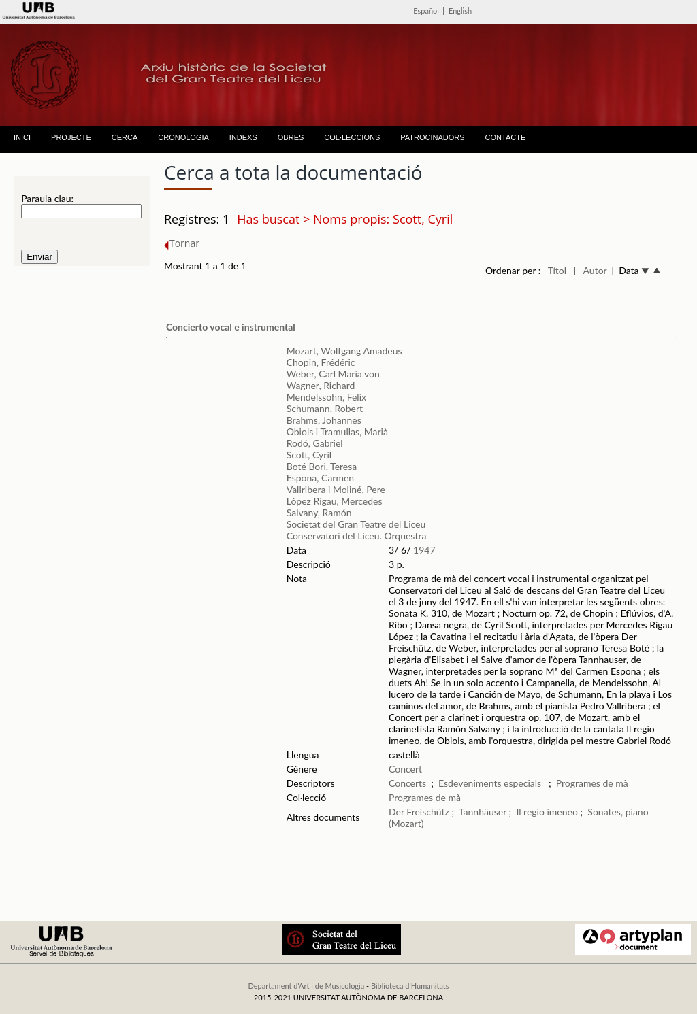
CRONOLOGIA (183, 137)
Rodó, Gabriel (315, 443)
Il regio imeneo (546, 811)
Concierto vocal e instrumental (230, 327)
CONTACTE (505, 137)
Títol (557, 270)
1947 (424, 550)
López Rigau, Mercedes (335, 501)
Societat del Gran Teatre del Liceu (356, 524)
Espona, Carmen (320, 478)
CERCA (125, 137)
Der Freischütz (419, 811)
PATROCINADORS (432, 137)
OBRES (291, 137)
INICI (22, 137)
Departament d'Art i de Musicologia (306, 985)
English (460, 10)
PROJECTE (71, 137)
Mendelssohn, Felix (326, 397)
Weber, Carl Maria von (333, 373)
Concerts (407, 783)
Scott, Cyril (309, 454)
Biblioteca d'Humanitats (410, 985)
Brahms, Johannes (324, 420)
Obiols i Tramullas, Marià (337, 431)
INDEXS (243, 137)
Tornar (181, 243)
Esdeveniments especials (491, 783)
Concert (405, 769)
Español (426, 10)
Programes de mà (592, 783)
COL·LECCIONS (352, 137)
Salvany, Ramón (319, 512)
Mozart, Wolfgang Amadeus (344, 350)
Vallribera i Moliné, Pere (336, 489)
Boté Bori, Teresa (322, 466)
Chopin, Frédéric (321, 362)
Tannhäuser (482, 811)
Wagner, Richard (321, 385)
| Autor (590, 270)
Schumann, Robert (325, 408)
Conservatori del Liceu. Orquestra (357, 535)
